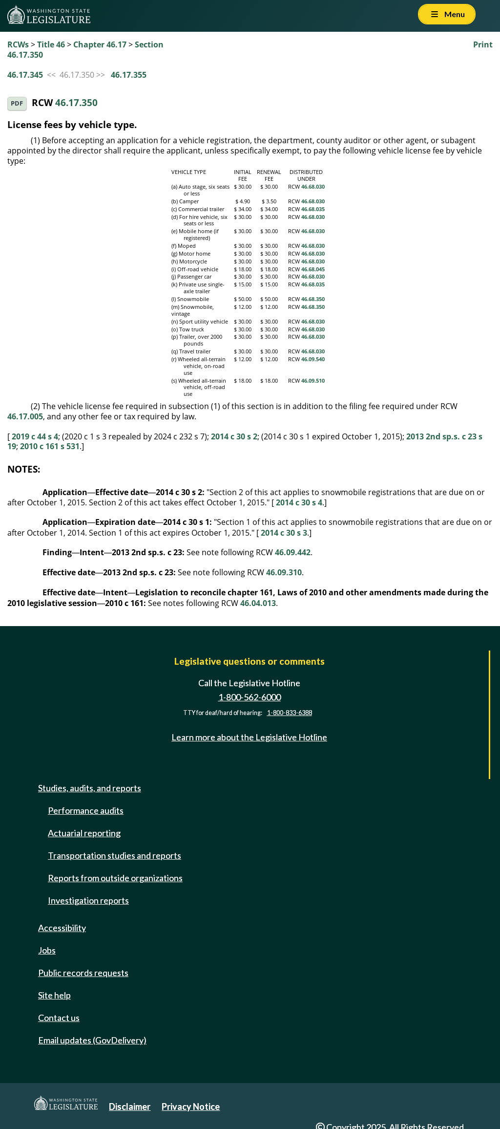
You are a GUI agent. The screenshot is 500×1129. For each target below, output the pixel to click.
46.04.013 (258, 603)
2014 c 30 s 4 (299, 502)
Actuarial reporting (84, 832)
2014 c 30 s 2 (234, 436)
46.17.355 (128, 74)
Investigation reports (88, 900)
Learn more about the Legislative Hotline (249, 737)
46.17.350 (76, 102)
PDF (17, 103)
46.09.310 (284, 572)
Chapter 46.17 (99, 44)
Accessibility (62, 927)
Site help (54, 995)
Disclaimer (129, 1106)
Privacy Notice (191, 1106)
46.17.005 (25, 416)
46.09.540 (313, 359)
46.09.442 (293, 552)
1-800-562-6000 (249, 697)
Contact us (59, 1017)
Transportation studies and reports (114, 855)
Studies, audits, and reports (89, 787)
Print (483, 44)
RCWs (18, 44)
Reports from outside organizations (115, 877)
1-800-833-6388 (289, 712)
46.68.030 (313, 186)
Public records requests (83, 972)
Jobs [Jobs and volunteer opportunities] (47, 950)
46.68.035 (313, 209)
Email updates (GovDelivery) (92, 1040)
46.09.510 (313, 380)
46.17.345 (25, 74)
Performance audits (86, 810)
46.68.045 (313, 269)
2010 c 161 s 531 (50, 446)
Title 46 (51, 44)
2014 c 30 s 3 (284, 532)
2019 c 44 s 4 (35, 436)
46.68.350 (313, 299)
